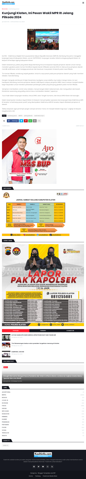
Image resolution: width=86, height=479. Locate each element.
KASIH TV (5, 445)
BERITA (20, 115)
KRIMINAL (43, 417)
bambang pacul (14, 9)
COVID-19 (43, 400)
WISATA (43, 436)
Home (31, 476)
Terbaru (43, 331)
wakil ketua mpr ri (39, 115)
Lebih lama (79, 126)
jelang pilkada (28, 115)
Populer (16, 331)
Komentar (70, 331)
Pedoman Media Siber (50, 476)
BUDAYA (43, 398)
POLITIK (43, 427)
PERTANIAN (43, 425)
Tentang (37, 476)
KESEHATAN (43, 414)
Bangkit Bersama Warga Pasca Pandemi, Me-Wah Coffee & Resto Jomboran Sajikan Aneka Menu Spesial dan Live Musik (42, 377)
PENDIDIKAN (43, 422)
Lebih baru (6, 126)
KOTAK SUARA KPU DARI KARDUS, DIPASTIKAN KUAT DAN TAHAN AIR (34, 335)
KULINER (43, 419)
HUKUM (43, 408)
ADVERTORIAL (43, 392)
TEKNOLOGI (43, 433)
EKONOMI (43, 403)
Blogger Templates (44, 473)
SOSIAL (43, 430)
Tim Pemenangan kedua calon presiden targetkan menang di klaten (35, 343)
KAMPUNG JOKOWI (18, 352)
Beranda (5, 9)
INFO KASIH (43, 411)
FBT (54, 473)
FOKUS (43, 406)
